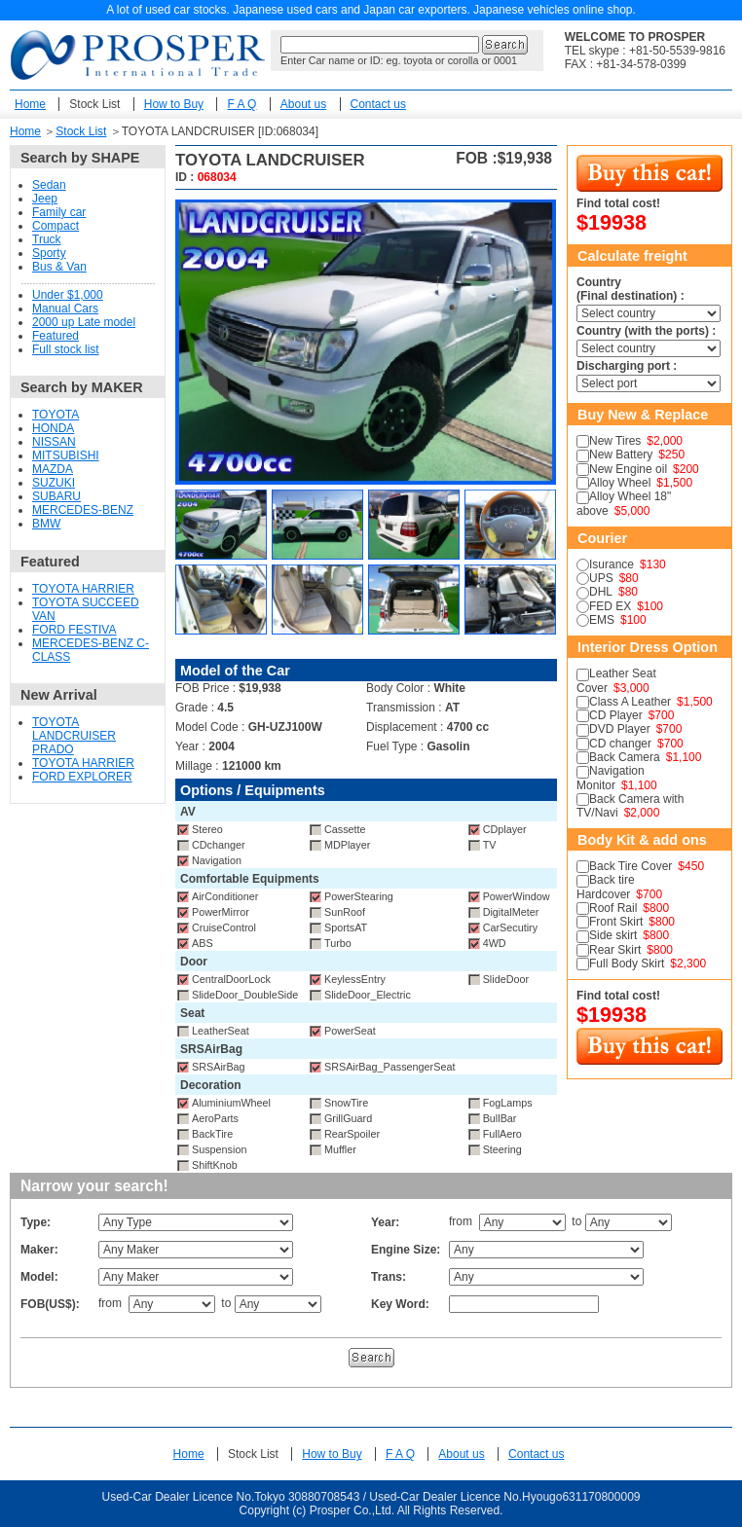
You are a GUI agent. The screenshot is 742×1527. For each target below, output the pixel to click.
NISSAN (54, 442)
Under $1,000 (67, 295)
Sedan (49, 185)
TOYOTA (55, 414)
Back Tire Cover (630, 866)
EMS (601, 620)
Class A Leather (630, 702)
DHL (600, 592)
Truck (46, 239)
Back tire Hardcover (605, 886)
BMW (46, 523)
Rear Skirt (615, 950)
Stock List (94, 104)
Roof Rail (613, 908)
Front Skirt (616, 921)
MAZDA (52, 469)
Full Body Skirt (626, 963)
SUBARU (56, 496)
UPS (601, 578)
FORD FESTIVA (74, 629)
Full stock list (65, 349)
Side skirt (613, 935)
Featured (55, 336)
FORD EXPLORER (82, 776)
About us (303, 104)
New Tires (615, 441)
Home (30, 104)
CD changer (620, 743)
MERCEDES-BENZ (82, 510)
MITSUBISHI (65, 455)
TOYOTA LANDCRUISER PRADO (74, 735)
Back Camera (624, 757)
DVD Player (619, 729)
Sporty (49, 253)
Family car (59, 212)
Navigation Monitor (610, 777)
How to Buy (174, 104)
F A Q (241, 104)
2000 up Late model (83, 322)
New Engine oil (628, 469)
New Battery (620, 454)
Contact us (378, 104)
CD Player (616, 715)
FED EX (610, 606)
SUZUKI (53, 483)
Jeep (44, 198)
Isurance (611, 564)
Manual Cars (65, 308)
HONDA (53, 428)
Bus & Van (59, 266)
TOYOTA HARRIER (83, 589)
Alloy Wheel (619, 483)
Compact (55, 226)
